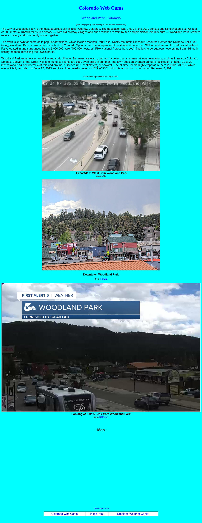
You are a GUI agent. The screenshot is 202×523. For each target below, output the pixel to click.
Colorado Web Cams (64, 513)
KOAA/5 (103, 417)
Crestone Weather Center (133, 513)
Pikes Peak (97, 513)
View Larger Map (101, 508)
